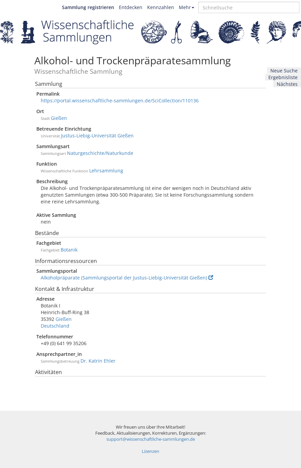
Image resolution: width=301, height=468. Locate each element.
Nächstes (287, 84)
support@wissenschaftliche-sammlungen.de (150, 439)
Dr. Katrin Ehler (97, 361)
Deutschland (55, 326)
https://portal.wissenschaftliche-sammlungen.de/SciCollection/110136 (120, 100)
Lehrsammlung (106, 170)
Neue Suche (284, 70)
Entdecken (130, 7)
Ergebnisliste (283, 77)
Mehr (186, 7)
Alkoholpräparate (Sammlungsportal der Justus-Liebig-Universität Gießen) (127, 277)
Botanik (69, 249)
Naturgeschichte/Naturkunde (100, 153)
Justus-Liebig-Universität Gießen (97, 135)
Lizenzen (150, 451)
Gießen (59, 118)
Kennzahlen (160, 7)
